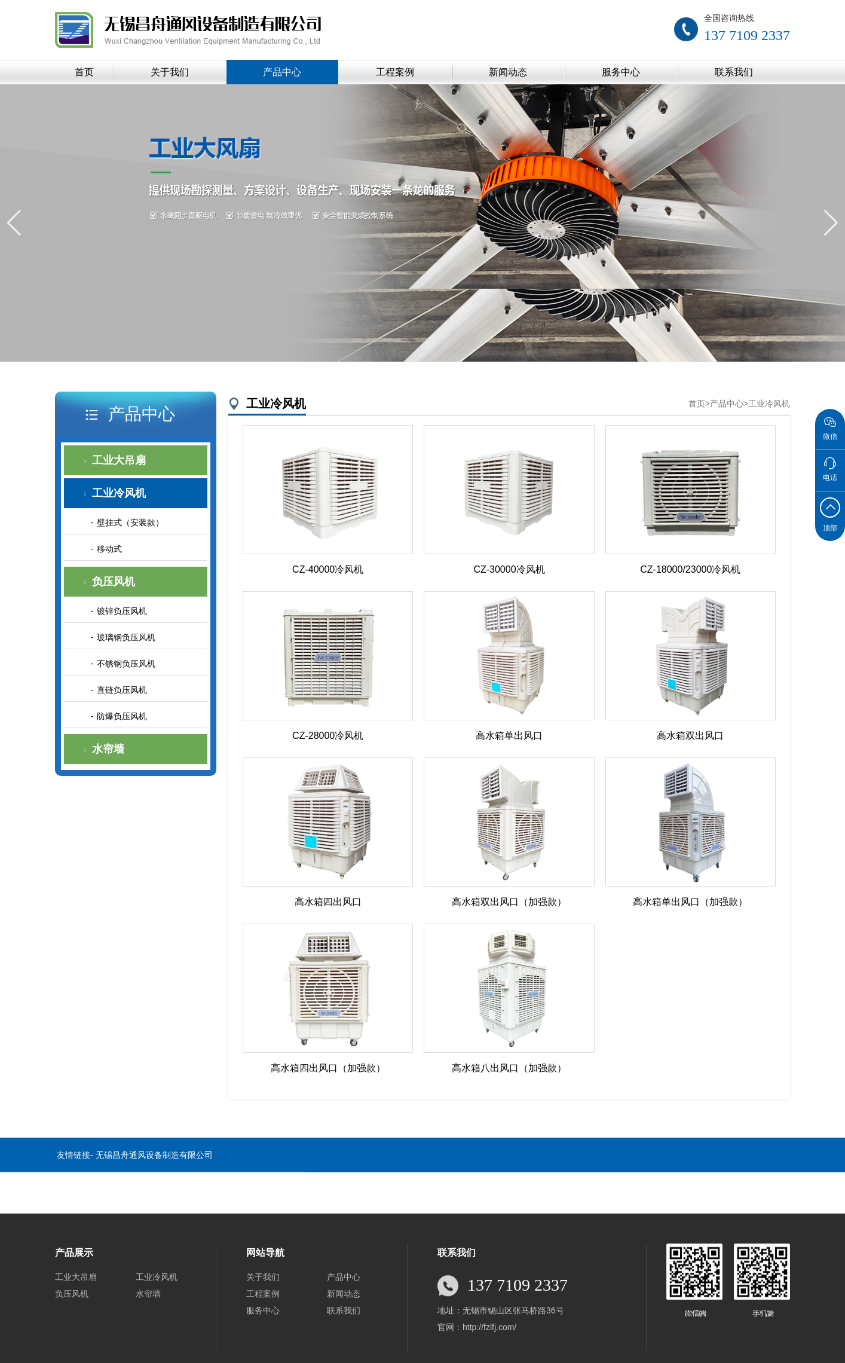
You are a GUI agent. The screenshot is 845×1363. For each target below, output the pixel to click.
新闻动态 (508, 72)
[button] (831, 223)
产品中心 (282, 72)
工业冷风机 (119, 493)
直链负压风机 (122, 690)
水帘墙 (108, 749)
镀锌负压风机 (122, 611)
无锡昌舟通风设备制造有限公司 (154, 1169)
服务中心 (621, 72)
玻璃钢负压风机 (126, 637)
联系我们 (734, 72)
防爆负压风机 (122, 716)
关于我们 (170, 72)
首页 (84, 72)
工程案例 (395, 72)
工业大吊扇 (119, 460)
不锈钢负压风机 (126, 663)
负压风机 (113, 582)
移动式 (109, 549)
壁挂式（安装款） (130, 522)
